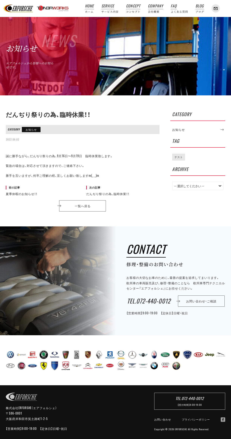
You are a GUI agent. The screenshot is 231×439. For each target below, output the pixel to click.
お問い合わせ (162, 419)
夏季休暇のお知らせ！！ (42, 191)
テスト (178, 157)
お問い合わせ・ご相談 (201, 301)
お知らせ (31, 129)
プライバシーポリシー (196, 419)
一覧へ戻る (83, 206)
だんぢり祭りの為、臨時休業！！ (122, 191)
